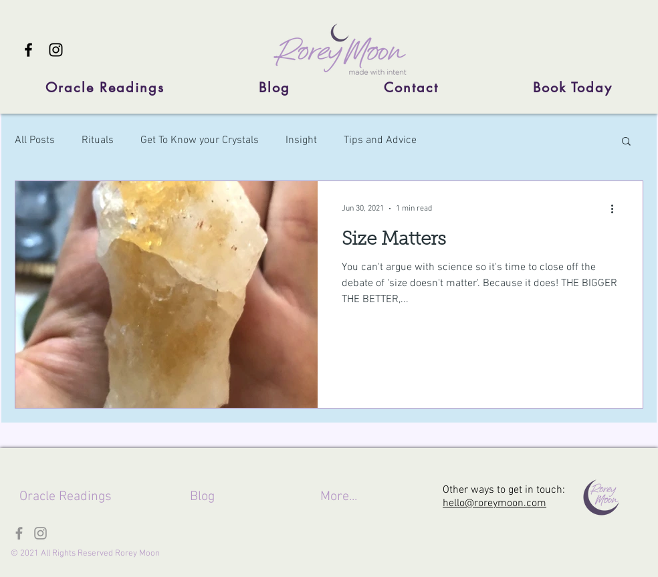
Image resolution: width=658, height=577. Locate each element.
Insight (301, 140)
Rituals (98, 140)
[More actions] (617, 209)
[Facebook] (28, 50)
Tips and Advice (380, 140)
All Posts (35, 140)
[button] (626, 142)
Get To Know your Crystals (199, 140)
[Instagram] (56, 50)
